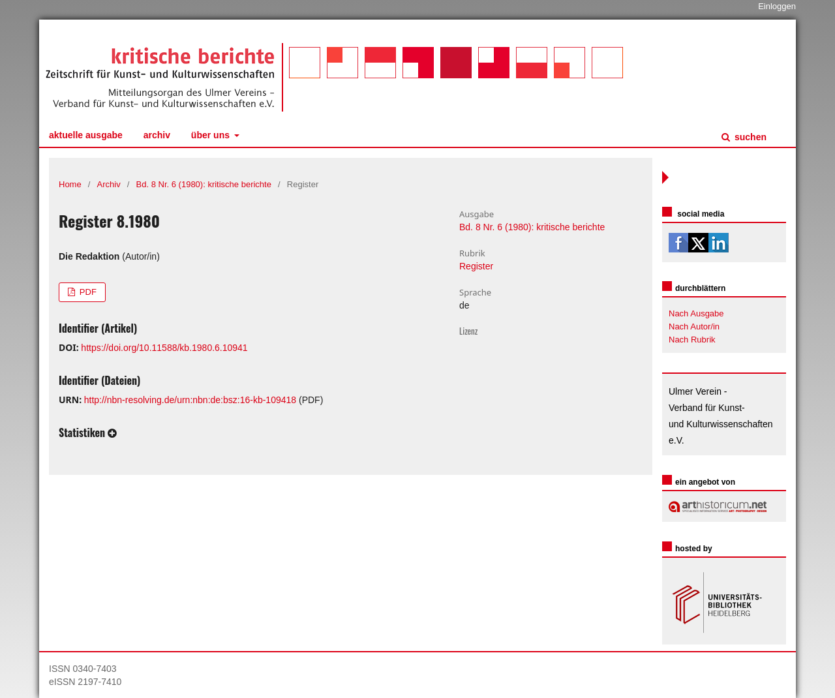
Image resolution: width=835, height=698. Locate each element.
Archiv (157, 135)
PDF (87, 292)
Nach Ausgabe (696, 313)
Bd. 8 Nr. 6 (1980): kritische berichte (203, 184)
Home (70, 184)
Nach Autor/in (694, 326)
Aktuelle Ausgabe (86, 135)
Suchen (749, 137)
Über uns (211, 135)
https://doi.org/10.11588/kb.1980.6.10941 (164, 347)
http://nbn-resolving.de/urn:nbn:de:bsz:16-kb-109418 (190, 400)
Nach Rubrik (692, 339)
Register (476, 266)
